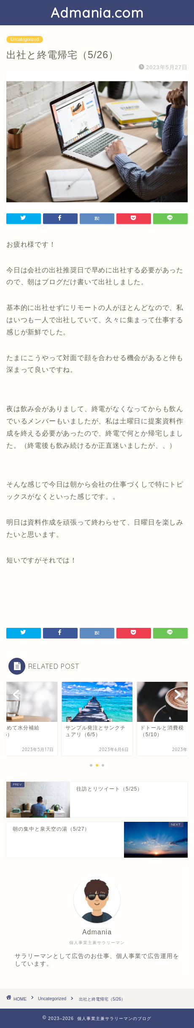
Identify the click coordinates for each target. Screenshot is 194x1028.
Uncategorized (25, 39)
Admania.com (97, 12)
